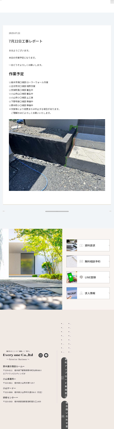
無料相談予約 (95, 350)
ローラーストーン (70, 354)
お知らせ (66, 338)
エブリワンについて (71, 330)
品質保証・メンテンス (99, 330)
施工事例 (66, 334)
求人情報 (93, 354)
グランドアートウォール (73, 350)
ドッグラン (67, 346)
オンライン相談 (96, 338)
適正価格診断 (95, 342)
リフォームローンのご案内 (73, 360)
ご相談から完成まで (71, 342)
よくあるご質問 (96, 334)
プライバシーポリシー (99, 358)
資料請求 (93, 346)
